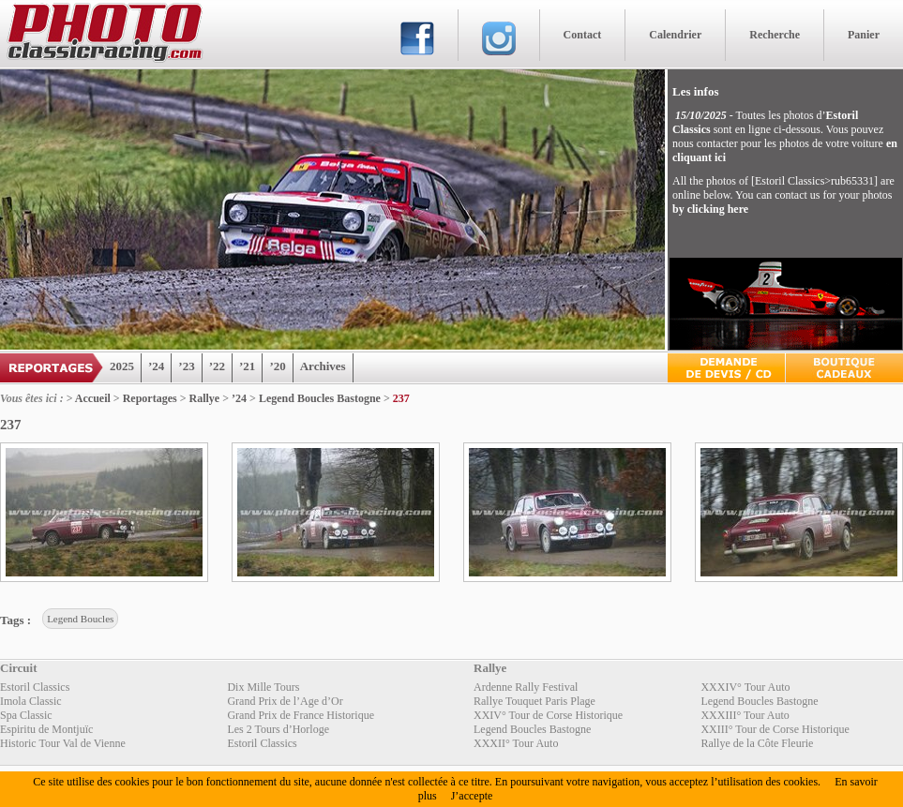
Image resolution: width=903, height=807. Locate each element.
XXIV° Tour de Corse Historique (548, 715)
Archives (323, 366)
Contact (583, 34)
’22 (217, 366)
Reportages (150, 398)
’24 (156, 366)
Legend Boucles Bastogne (320, 398)
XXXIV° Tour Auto (745, 687)
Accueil (93, 398)
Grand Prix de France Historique (300, 715)
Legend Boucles (80, 618)
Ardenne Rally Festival (526, 687)
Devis (726, 367)
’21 (247, 366)
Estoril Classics (34, 687)
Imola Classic (31, 701)
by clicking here (710, 209)
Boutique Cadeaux (844, 367)
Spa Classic (26, 715)
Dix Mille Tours (263, 687)
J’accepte (472, 795)
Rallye (204, 398)
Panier (864, 34)
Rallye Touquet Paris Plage (534, 701)
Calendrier (675, 34)
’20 (277, 366)
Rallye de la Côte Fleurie (756, 743)
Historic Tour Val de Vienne (63, 743)
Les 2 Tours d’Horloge (278, 729)
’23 (186, 366)
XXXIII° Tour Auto (744, 715)
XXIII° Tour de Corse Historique (774, 729)
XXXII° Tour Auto (516, 743)
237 (401, 398)
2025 (122, 366)
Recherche (774, 34)
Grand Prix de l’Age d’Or (284, 701)
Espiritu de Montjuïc (46, 729)
